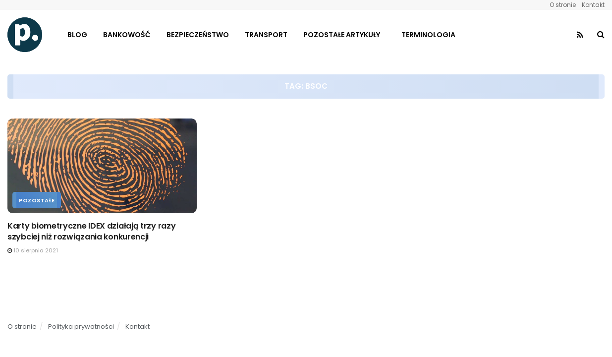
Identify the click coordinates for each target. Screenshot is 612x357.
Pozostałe (37, 200)
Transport (266, 35)
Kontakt (593, 4)
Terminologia (428, 35)
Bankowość (127, 35)
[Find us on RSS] (580, 35)
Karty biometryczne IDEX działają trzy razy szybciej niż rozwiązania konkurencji (91, 231)
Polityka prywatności (81, 326)
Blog (77, 35)
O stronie (563, 4)
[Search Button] (601, 34)
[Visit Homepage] (24, 34)
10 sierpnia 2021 (32, 250)
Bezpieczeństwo (198, 35)
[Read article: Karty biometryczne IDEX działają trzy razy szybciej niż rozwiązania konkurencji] (102, 166)
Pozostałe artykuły (341, 35)
